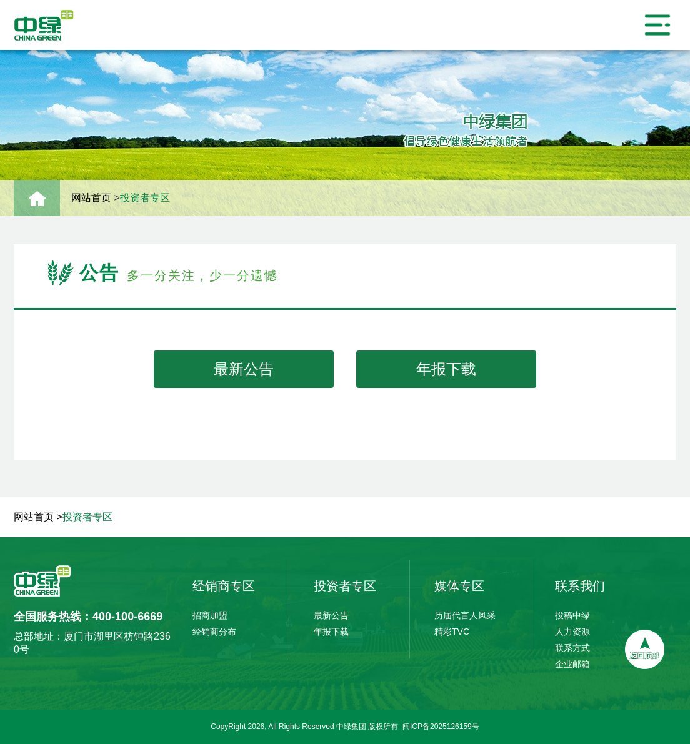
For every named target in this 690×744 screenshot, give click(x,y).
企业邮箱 (572, 664)
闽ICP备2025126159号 (440, 726)
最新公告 (244, 368)
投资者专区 (145, 196)
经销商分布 (214, 632)
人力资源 (572, 632)
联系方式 (572, 648)
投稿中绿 (572, 615)
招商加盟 (210, 615)
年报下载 (446, 368)
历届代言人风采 (465, 615)
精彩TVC (451, 632)
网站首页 (91, 196)
